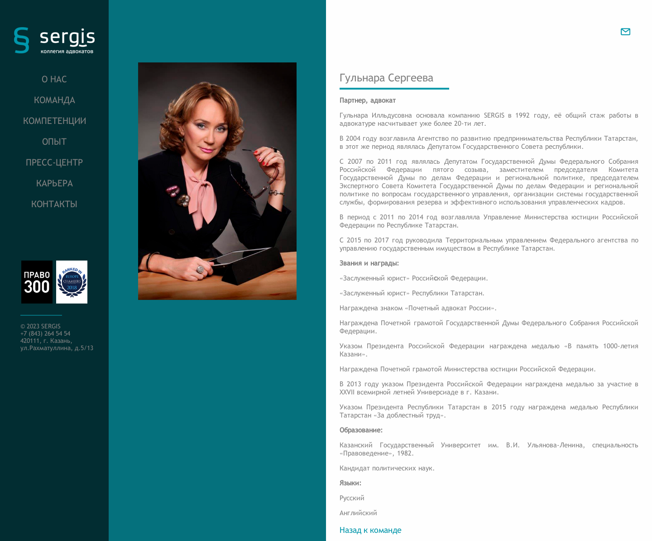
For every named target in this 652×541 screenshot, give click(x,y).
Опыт (54, 141)
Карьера (54, 183)
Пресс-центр (54, 162)
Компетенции (54, 120)
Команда (54, 100)
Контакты (54, 204)
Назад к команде (371, 530)
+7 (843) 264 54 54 (45, 333)
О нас (54, 79)
